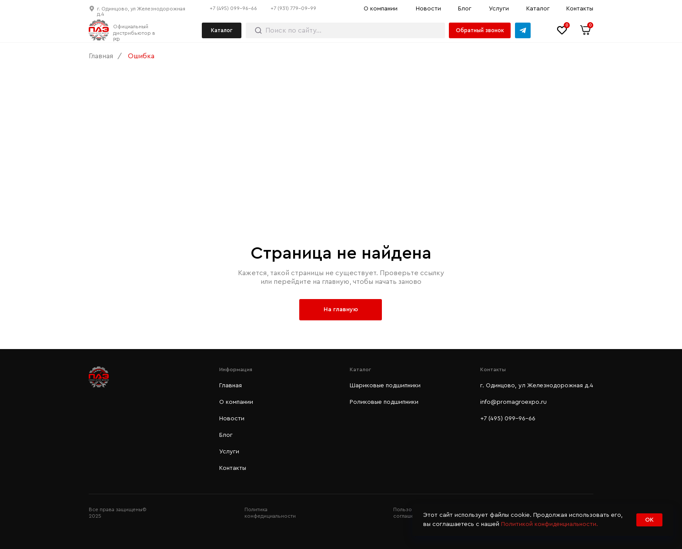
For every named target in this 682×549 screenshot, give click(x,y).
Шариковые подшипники (385, 386)
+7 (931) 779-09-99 (293, 8)
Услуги (499, 9)
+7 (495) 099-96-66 (233, 8)
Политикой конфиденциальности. (549, 524)
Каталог (538, 9)
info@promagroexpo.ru (513, 402)
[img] (523, 30)
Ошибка (141, 56)
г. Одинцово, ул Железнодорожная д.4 (536, 386)
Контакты (579, 9)
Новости (428, 9)
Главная (101, 56)
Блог (464, 9)
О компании (381, 9)
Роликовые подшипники (384, 402)
